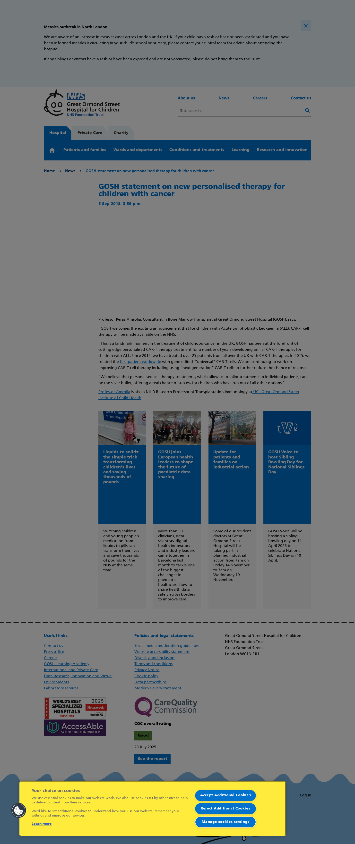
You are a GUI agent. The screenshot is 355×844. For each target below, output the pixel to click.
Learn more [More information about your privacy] (42, 824)
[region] (152, 808)
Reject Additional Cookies (226, 808)
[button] (18, 810)
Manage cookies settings (225, 822)
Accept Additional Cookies (225, 795)
